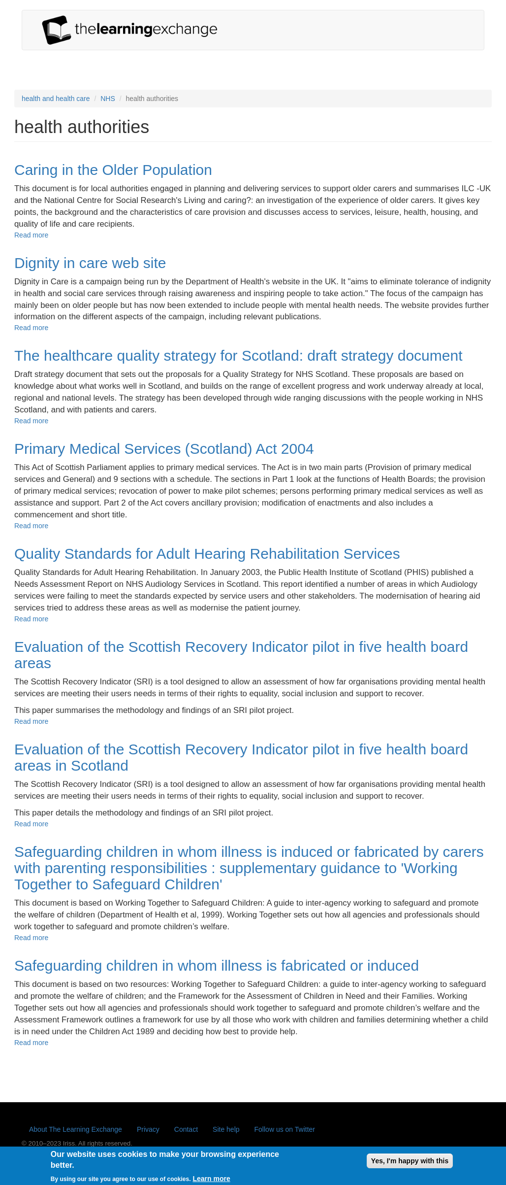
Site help (226, 1129)
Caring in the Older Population (113, 170)
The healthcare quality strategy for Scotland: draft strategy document (238, 355)
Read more (31, 235)
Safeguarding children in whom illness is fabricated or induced (216, 965)
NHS (107, 98)
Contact (186, 1129)
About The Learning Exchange (75, 1129)
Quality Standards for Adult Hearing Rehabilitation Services (207, 553)
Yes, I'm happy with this (409, 1164)
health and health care (56, 98)
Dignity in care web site (90, 263)
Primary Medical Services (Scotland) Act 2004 (164, 448)
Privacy (148, 1129)
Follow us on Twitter (284, 1129)
